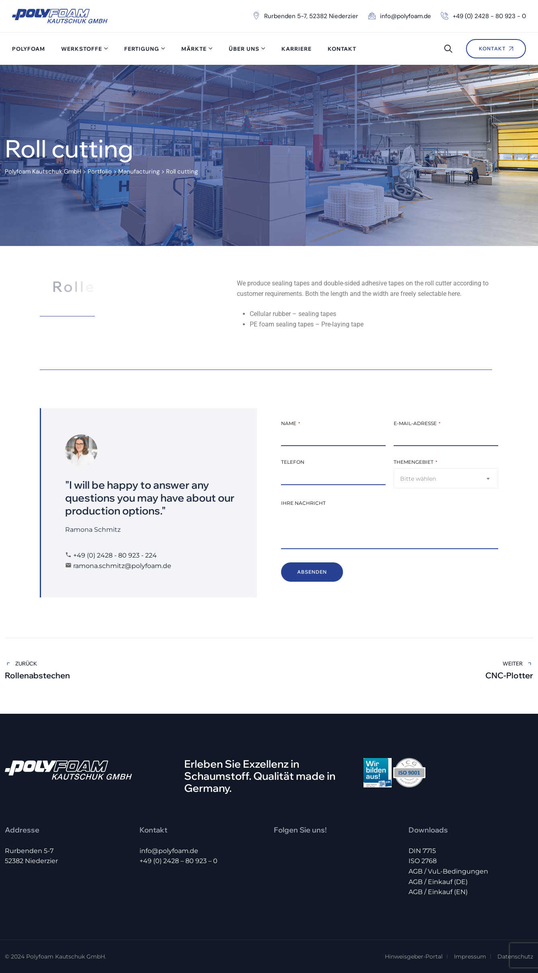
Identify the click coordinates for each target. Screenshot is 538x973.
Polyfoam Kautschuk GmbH (65, 956)
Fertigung (141, 48)
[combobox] (446, 478)
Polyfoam (28, 48)
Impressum (470, 956)
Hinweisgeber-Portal (414, 956)
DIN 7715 (422, 851)
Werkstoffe (81, 48)
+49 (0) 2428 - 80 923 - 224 (115, 555)
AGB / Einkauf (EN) (438, 892)
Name (290, 423)
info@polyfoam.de (169, 851)
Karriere (296, 48)
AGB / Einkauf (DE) (438, 882)
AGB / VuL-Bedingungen (448, 871)
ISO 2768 (423, 861)
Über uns (244, 48)
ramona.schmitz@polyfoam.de (122, 566)
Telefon (292, 462)
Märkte (194, 48)
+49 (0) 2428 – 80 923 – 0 (179, 861)
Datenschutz (515, 956)
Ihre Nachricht (303, 503)
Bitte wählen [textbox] (418, 478)
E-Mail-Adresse (417, 423)
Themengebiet (415, 462)
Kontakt (342, 48)
